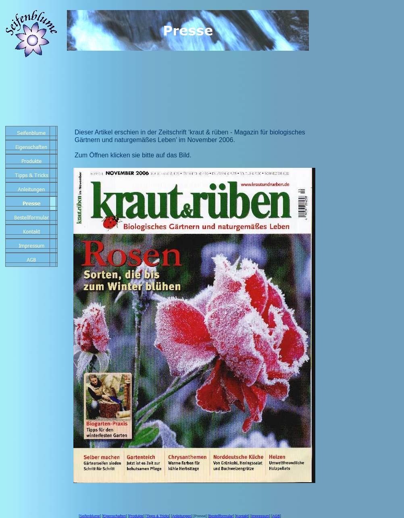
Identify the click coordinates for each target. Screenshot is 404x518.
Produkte (136, 516)
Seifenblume (90, 516)
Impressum (260, 516)
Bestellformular (221, 516)
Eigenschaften (114, 516)
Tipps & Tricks (157, 516)
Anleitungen (182, 516)
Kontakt (242, 516)
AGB (276, 516)
